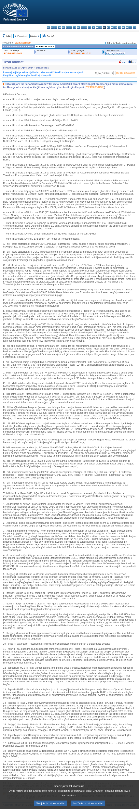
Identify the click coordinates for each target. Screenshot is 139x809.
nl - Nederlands (108, 27)
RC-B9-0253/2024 (13, 53)
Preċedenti (21, 36)
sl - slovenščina (127, 27)
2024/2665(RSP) (23, 43)
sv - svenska (134, 27)
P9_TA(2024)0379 (115, 53)
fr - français (78, 27)
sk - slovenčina (123, 27)
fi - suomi (130, 27)
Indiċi (8, 36)
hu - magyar (100, 27)
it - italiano (89, 27)
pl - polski (112, 27)
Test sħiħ (50, 36)
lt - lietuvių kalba (97, 27)
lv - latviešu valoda (93, 27)
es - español (52, 27)
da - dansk (59, 27)
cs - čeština (55, 27)
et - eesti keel (67, 27)
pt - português (115, 27)
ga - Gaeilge (82, 27)
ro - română (119, 27)
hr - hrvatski (85, 27)
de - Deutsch (63, 27)
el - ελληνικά (70, 27)
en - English (74, 27)
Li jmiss (33, 36)
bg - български (48, 27)
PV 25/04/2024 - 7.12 (81, 53)
